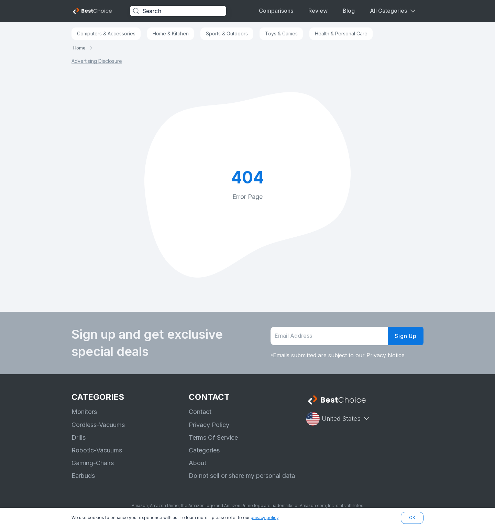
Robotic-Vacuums (97, 450)
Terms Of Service (213, 437)
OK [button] (412, 517)
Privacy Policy (209, 424)
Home (79, 47)
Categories (204, 450)
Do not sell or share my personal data (242, 475)
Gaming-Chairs (93, 463)
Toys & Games (281, 33)
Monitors (84, 411)
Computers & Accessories (106, 33)
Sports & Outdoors (227, 33)
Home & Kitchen (171, 33)
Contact (200, 411)
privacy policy (264, 517)
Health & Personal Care (341, 33)
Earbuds (83, 475)
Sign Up (406, 336)
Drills (79, 437)
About (197, 463)
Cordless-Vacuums (98, 424)
